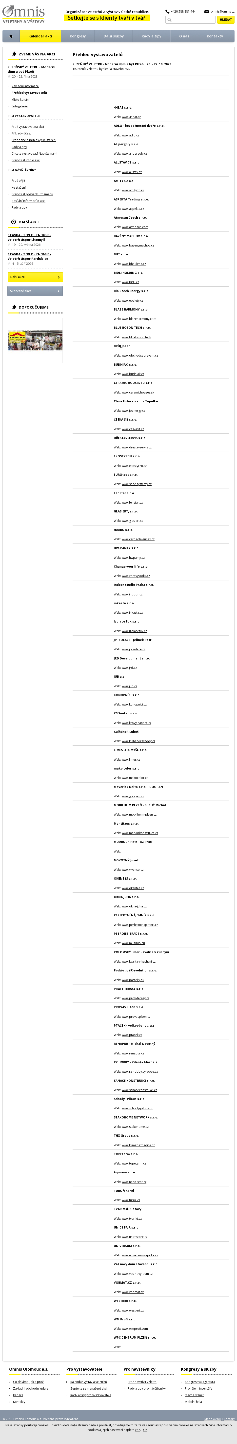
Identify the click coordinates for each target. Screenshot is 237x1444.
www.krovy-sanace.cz (136, 723)
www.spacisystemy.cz (137, 484)
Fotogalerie (20, 106)
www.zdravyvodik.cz (136, 576)
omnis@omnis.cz (223, 11)
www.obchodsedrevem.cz (140, 355)
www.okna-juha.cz (134, 906)
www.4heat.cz (131, 117)
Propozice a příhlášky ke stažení (34, 140)
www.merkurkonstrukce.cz (140, 833)
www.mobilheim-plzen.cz (139, 814)
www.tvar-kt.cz (132, 1218)
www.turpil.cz (131, 1200)
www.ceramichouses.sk (138, 392)
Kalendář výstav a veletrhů (88, 1382)
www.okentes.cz (133, 888)
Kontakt (229, 1419)
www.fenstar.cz (132, 502)
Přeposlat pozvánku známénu (32, 194)
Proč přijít (18, 181)
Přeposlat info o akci (26, 160)
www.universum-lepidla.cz (140, 1255)
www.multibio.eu (133, 943)
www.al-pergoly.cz (134, 153)
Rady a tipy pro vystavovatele (90, 1395)
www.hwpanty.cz (133, 558)
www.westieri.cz (133, 1310)
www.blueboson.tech (136, 337)
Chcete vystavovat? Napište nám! (34, 153)
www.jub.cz (129, 686)
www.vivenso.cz (132, 870)
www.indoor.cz (132, 594)
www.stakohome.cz (135, 1127)
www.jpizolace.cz (133, 649)
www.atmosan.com (135, 227)
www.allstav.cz (132, 172)
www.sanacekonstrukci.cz (139, 1090)
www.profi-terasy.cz (135, 998)
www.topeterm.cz (134, 1163)
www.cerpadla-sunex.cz (138, 539)
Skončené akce (20, 291)
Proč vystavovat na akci (28, 127)
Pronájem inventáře (198, 1388)
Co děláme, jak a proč (28, 1382)
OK (145, 1430)
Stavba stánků (194, 1395)
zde (137, 1430)
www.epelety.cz (132, 300)
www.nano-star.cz (134, 1182)
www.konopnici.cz (134, 704)
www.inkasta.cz (132, 612)
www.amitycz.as (133, 190)
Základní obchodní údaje (30, 1388)
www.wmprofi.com (135, 1329)
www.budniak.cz (133, 374)
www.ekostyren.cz (134, 466)
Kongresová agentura (200, 1382)
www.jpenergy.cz (133, 411)
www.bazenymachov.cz (138, 245)
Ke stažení (19, 187)
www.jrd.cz (129, 668)
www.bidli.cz (130, 282)
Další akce (17, 277)
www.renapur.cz (133, 1053)
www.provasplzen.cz (136, 1017)
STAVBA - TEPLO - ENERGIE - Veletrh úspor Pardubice (29, 256)
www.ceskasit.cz (133, 429)
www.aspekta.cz (133, 209)
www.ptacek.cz (132, 1035)
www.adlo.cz (130, 135)
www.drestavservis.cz (137, 447)
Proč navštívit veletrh (142, 1382)
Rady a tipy (19, 147)
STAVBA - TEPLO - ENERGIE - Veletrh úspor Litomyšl (29, 237)
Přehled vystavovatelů (29, 93)
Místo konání (20, 100)
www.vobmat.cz (133, 1292)
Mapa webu (212, 1419)
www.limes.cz (131, 759)
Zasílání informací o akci (28, 201)
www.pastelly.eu (133, 980)
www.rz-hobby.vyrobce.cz (140, 1071)
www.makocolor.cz (135, 778)
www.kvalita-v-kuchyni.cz (139, 961)
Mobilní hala (193, 1402)
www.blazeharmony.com (139, 319)
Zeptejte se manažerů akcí (88, 1388)
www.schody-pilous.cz (137, 1108)
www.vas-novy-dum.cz (137, 1274)
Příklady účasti (22, 133)
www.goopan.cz (133, 796)
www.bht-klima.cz (134, 264)
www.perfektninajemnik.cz (140, 925)
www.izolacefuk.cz (134, 631)
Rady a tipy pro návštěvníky (147, 1388)
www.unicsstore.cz (134, 1237)
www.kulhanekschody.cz (138, 741)
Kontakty (19, 1402)
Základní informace (25, 86)
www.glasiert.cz (132, 521)
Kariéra (18, 1395)
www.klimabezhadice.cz (138, 1145)
